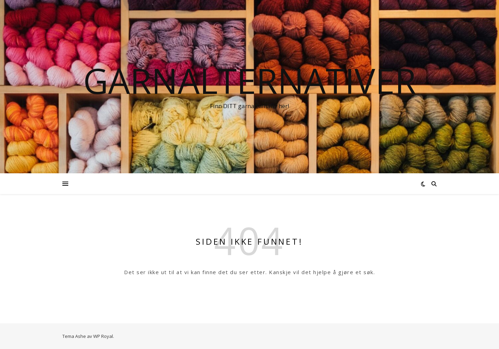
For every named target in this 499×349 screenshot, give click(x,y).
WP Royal (103, 336)
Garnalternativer (249, 80)
